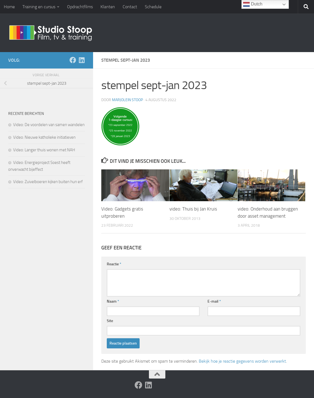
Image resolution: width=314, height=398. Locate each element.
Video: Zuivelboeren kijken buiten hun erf (48, 181)
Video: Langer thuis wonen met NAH (44, 149)
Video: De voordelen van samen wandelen (49, 124)
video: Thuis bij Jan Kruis (193, 209)
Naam (113, 301)
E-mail (214, 301)
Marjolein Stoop (127, 100)
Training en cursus (38, 6)
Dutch (252, 4)
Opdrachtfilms (80, 6)
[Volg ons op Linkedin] (81, 60)
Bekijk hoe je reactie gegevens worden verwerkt (242, 361)
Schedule (153, 6)
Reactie (114, 264)
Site (110, 321)
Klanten (107, 6)
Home (9, 6)
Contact (130, 6)
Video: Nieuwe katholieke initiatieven (44, 137)
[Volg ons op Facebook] (73, 60)
